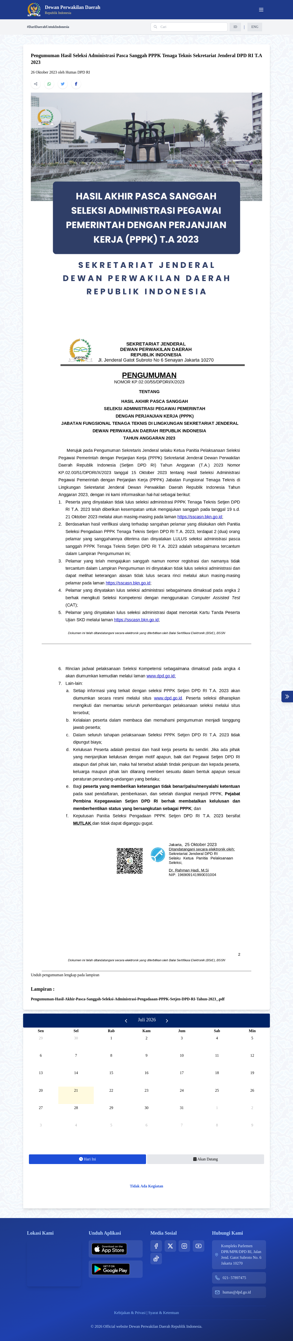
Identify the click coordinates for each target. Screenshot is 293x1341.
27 (41, 1108)
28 (76, 1108)
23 (146, 1090)
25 (217, 1090)
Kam (146, 1031)
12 (252, 1055)
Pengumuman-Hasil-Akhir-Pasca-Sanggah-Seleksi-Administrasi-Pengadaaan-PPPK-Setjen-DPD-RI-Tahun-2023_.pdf (128, 999)
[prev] (126, 1020)
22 (111, 1090)
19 (252, 1073)
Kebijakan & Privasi (130, 1313)
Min (252, 1031)
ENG (254, 27)
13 (41, 1073)
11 (217, 1055)
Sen (41, 1031)
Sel (75, 1031)
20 (41, 1090)
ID (235, 27)
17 (182, 1073)
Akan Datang (205, 1159)
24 (182, 1090)
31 (182, 1108)
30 (76, 1038)
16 (146, 1073)
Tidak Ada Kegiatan (146, 1186)
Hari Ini (87, 1159)
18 (217, 1073)
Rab (111, 1031)
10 (182, 1055)
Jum (181, 1031)
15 (111, 1073)
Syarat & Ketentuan (163, 1313)
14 (76, 1073)
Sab (217, 1031)
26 (252, 1090)
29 (41, 1038)
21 (76, 1090)
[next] (167, 1020)
